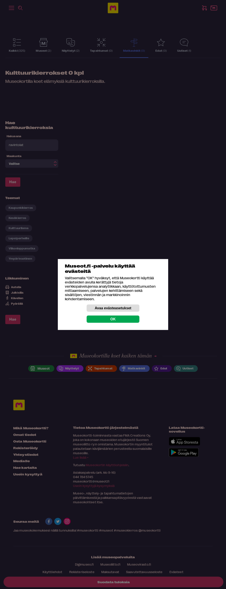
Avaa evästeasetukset (113, 308)
